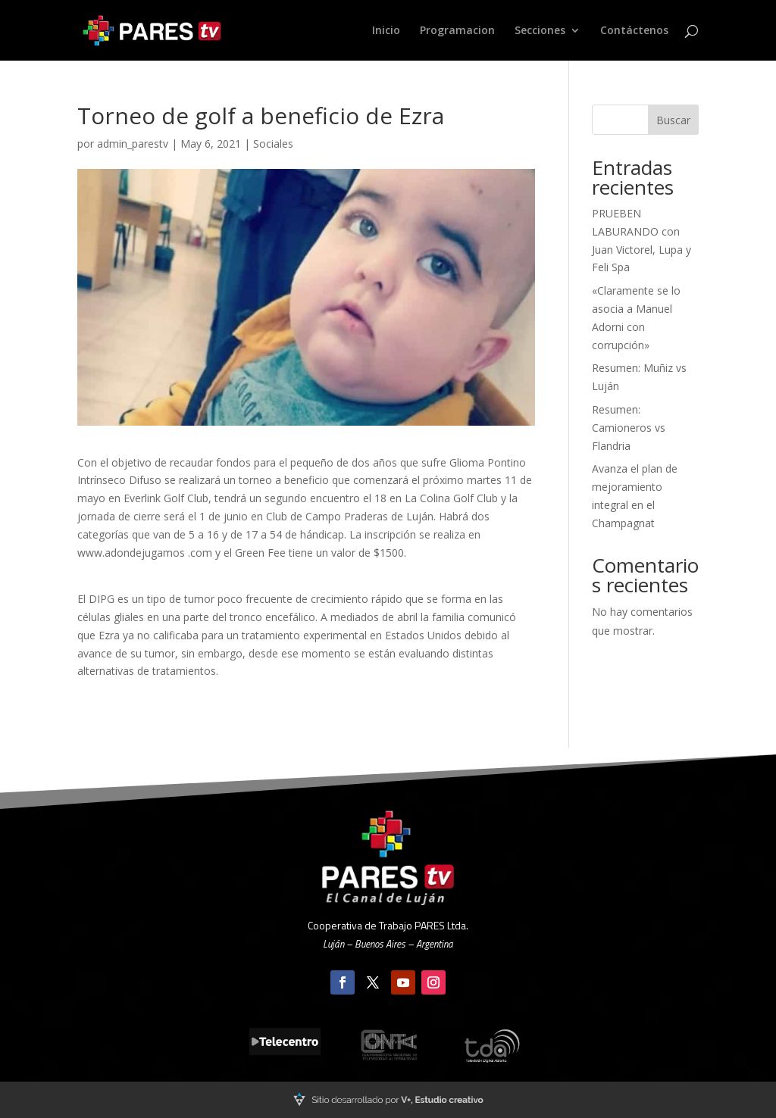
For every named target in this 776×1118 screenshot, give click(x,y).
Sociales (273, 143)
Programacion (457, 31)
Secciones (540, 31)
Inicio (386, 31)
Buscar (673, 120)
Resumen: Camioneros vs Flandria (628, 427)
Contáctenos (634, 31)
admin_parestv (132, 143)
